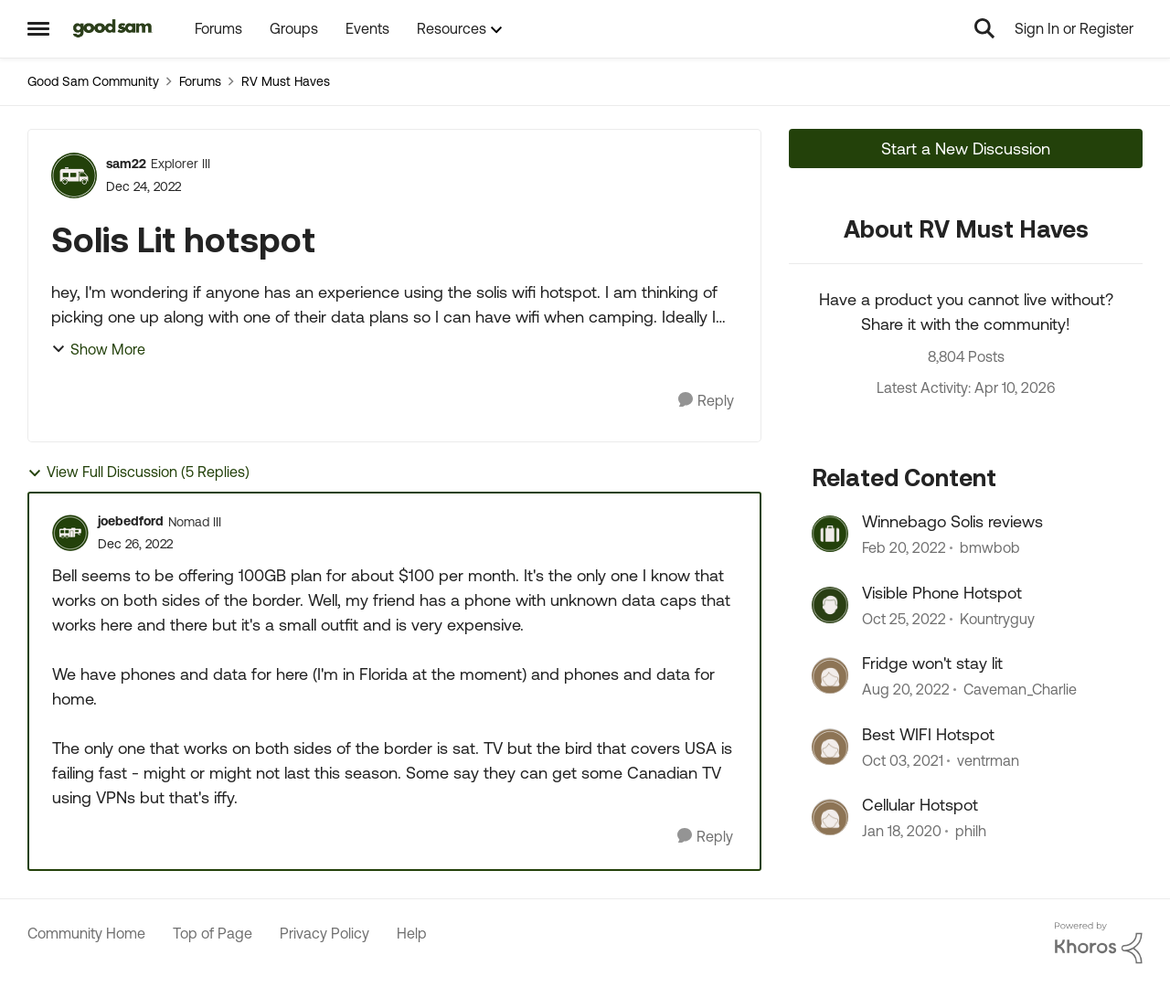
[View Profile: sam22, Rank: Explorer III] (74, 175)
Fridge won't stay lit (932, 663)
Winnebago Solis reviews (952, 521)
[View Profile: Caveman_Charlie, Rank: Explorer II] (830, 675)
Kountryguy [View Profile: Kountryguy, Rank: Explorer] (997, 618)
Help (412, 933)
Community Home (86, 933)
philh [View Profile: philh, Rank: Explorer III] (970, 830)
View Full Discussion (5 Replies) (138, 472)
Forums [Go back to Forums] (200, 81)
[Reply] (706, 400)
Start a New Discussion (965, 148)
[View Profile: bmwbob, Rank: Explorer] (830, 533)
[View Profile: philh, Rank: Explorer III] (830, 817)
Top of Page (212, 933)
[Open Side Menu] (38, 28)
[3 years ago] (904, 619)
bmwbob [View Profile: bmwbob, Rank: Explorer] (990, 548)
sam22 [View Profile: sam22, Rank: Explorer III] (126, 163)
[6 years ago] (901, 831)
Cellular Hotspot (920, 804)
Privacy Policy (324, 933)
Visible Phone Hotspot (942, 592)
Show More (98, 349)
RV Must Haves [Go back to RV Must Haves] (285, 81)
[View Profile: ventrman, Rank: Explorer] (830, 746)
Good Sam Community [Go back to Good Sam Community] (93, 81)
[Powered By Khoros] (1099, 943)
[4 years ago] (904, 548)
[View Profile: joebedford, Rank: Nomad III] (70, 533)
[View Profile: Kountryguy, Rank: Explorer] (830, 605)
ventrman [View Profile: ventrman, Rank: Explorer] (988, 760)
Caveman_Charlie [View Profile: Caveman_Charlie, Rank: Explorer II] (1020, 690)
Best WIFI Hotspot (928, 734)
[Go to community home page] (113, 28)
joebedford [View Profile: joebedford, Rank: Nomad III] (131, 521)
